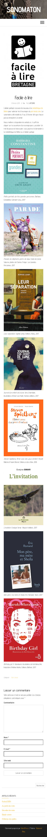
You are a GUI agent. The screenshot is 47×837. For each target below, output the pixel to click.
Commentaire (9, 702)
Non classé (14, 677)
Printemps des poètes (9, 819)
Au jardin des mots (8, 806)
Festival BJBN (6, 801)
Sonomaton (23, 9)
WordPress (25, 828)
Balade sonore (6, 814)
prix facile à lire (36, 111)
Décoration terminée (8, 810)
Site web (7, 760)
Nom (6, 737)
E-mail (7, 749)
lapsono (32, 103)
